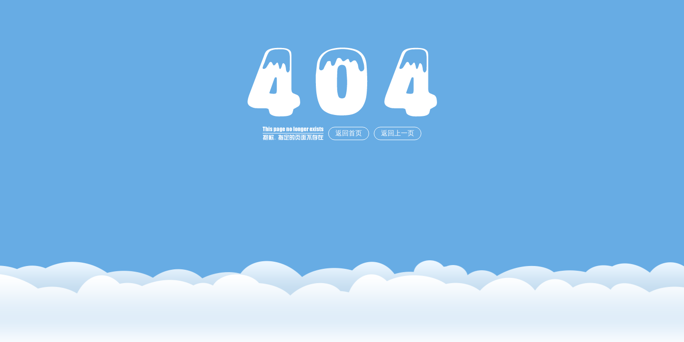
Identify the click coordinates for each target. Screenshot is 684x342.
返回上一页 (397, 133)
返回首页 (348, 133)
